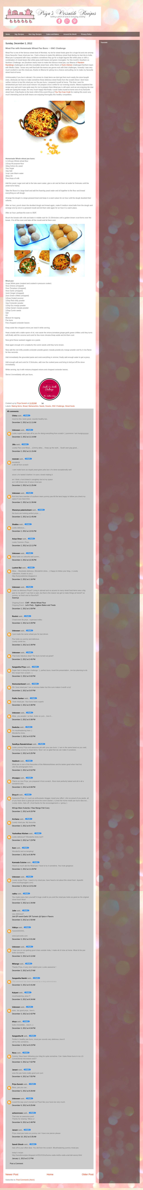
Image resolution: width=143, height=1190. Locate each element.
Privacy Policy (86, 34)
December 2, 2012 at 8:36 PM (23, 855)
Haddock (16, 761)
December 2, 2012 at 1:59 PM (23, 609)
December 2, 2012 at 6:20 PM (23, 811)
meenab (15, 459)
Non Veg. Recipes (35, 34)
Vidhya (15, 927)
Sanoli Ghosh (17, 1144)
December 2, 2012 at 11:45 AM (24, 517)
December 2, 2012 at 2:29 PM (23, 623)
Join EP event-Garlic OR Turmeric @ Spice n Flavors (32, 916)
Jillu (14, 444)
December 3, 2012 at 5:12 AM (23, 956)
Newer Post (12, 1174)
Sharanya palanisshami (22, 510)
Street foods (70, 406)
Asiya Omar (17, 539)
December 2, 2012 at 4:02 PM (23, 736)
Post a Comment (16, 1163)
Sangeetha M (17, 1036)
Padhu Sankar (18, 698)
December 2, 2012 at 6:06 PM (23, 787)
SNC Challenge (58, 406)
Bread (25, 406)
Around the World (69, 34)
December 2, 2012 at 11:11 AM (24, 422)
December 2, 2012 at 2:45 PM (23, 659)
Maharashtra (33, 406)
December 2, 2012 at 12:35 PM (24, 560)
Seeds (41, 406)
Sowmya (15, 598)
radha (14, 894)
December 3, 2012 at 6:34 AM (23, 999)
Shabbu (15, 524)
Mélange (15, 964)
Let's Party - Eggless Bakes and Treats (40, 605)
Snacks (48, 406)
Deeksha (15, 727)
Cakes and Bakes (52, 34)
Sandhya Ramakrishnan (22, 744)
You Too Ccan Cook (63, 92)
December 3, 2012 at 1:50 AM (23, 920)
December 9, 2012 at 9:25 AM (23, 1105)
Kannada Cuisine (19, 862)
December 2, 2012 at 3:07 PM (23, 691)
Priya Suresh (17, 1084)
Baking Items (17, 406)
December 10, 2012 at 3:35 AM (24, 1137)
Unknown (16, 430)
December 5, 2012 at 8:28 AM (23, 1091)
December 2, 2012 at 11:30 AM (24, 502)
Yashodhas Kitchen (20, 833)
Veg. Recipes (19, 34)
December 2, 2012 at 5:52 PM (23, 770)
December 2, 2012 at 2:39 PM (23, 645)
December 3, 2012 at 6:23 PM (23, 1045)
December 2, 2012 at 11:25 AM (24, 485)
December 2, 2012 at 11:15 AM (24, 451)
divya (14, 1022)
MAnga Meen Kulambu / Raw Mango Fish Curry (31, 808)
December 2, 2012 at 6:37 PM (23, 826)
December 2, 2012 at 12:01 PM (24, 531)
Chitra (14, 416)
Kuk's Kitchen (67, 65)
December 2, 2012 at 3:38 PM (23, 705)
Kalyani (15, 993)
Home (8, 34)
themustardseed (19, 684)
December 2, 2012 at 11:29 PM (24, 869)
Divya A (15, 795)
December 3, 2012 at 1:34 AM (23, 903)
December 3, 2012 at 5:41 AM (23, 985)
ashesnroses (17, 1113)
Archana (15, 819)
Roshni (15, 616)
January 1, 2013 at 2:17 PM (22, 1158)
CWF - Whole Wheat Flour (35, 603)
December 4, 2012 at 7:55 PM (23, 1076)
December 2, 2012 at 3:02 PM (23, 676)
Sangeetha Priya (19, 667)
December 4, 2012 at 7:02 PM (23, 1062)
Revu (14, 1053)
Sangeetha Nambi (19, 978)
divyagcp (16, 778)
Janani (15, 1070)
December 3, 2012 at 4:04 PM (23, 1028)
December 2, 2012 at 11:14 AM (24, 437)
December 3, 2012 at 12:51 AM (24, 886)
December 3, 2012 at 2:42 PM (23, 1014)
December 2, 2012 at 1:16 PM (23, 579)
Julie (14, 911)
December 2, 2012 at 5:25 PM (23, 753)
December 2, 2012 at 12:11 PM (24, 545)
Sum (14, 848)
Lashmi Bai (16, 568)
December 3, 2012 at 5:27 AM (23, 970)
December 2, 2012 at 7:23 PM (23, 840)
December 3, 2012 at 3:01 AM (23, 939)
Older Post (88, 1174)
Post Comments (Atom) (25, 1180)
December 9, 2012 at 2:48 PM (23, 1122)
